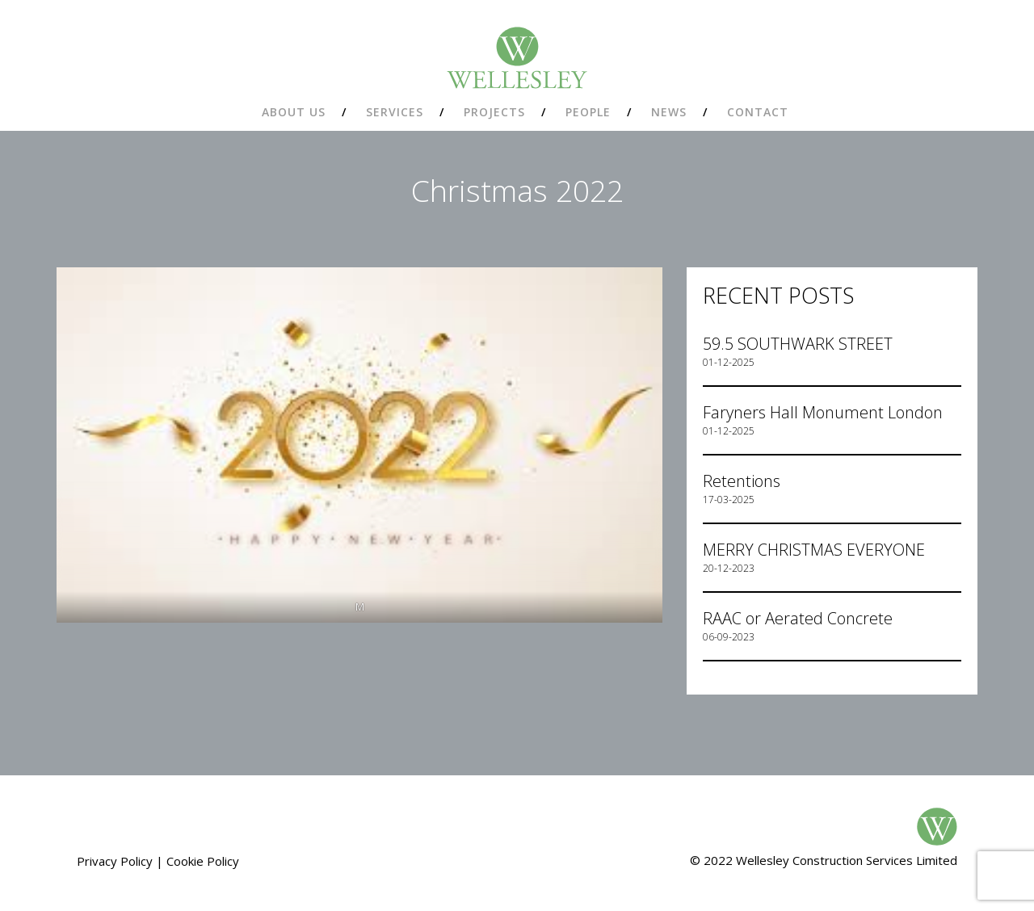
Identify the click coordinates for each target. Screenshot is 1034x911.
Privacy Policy (115, 861)
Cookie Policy (202, 861)
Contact (757, 112)
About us (294, 112)
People (588, 112)
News (669, 112)
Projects (494, 112)
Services (394, 112)
